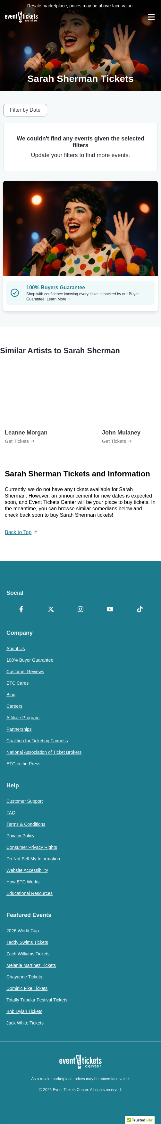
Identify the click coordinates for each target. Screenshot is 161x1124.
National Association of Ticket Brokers (43, 752)
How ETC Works (22, 881)
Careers (14, 706)
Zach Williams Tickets (28, 953)
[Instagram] (80, 610)
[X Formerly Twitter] (50, 610)
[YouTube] (110, 610)
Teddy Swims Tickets (27, 942)
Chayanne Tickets (24, 976)
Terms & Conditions (25, 824)
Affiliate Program (22, 717)
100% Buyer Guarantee (29, 660)
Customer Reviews (25, 671)
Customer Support (24, 801)
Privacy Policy (20, 835)
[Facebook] (21, 610)
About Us (15, 648)
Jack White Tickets (25, 1022)
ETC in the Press (23, 763)
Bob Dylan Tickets (24, 1011)
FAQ (10, 812)
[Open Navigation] (151, 17)
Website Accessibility (27, 870)
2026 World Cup (22, 930)
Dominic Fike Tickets (26, 988)
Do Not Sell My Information (33, 858)
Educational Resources (29, 893)
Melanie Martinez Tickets (31, 965)
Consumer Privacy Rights (31, 847)
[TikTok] (140, 610)
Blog (10, 694)
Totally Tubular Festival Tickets (36, 999)
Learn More (58, 299)
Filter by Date (25, 110)
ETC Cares (17, 683)
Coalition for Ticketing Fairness (37, 740)
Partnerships (19, 729)
